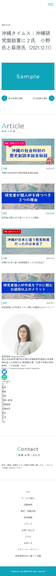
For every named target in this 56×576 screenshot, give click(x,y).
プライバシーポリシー (28, 549)
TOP (28, 492)
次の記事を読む (40, 98)
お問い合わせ (28, 530)
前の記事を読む (15, 98)
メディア (28, 524)
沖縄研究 (6, 409)
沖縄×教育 (7, 400)
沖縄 (4, 396)
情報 (4, 391)
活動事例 (28, 505)
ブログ (28, 536)
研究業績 (28, 517)
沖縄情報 (6, 404)
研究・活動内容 (28, 511)
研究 (4, 413)
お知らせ (28, 543)
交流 (4, 417)
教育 (4, 387)
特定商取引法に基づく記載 (28, 556)
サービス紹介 (28, 498)
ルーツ (5, 383)
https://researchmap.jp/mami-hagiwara (21, 368)
